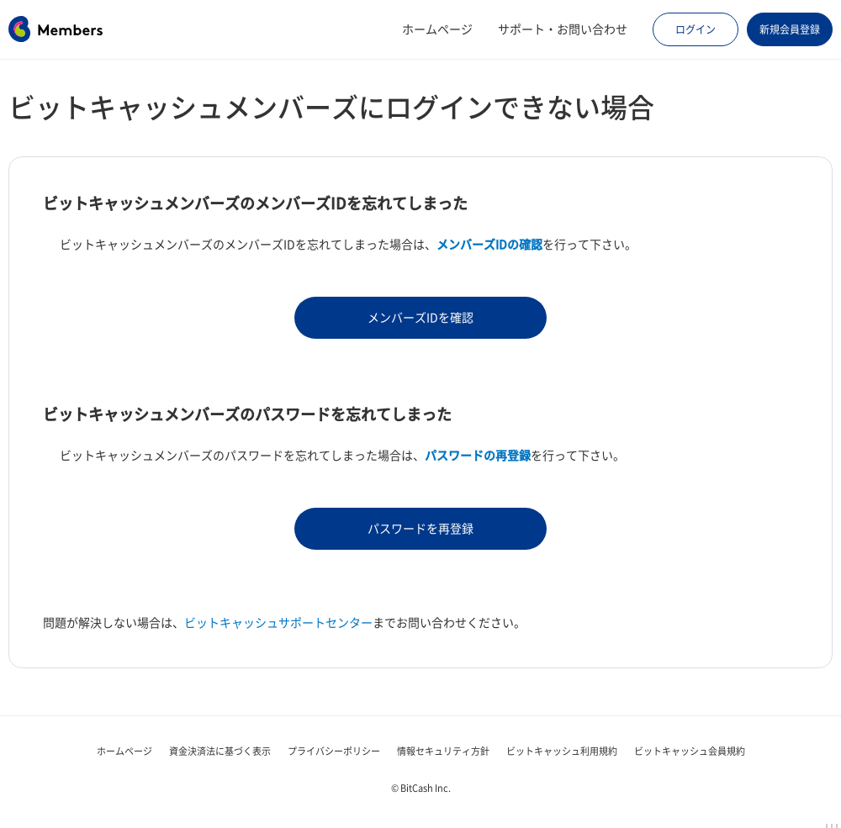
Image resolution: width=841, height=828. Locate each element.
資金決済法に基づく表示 (220, 751)
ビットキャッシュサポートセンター (278, 623)
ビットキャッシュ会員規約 (689, 751)
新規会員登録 (789, 29)
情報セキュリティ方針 (443, 751)
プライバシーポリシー (334, 751)
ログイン (695, 29)
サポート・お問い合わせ (562, 29)
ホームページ (437, 29)
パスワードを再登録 (420, 529)
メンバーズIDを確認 (420, 318)
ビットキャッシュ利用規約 (561, 751)
